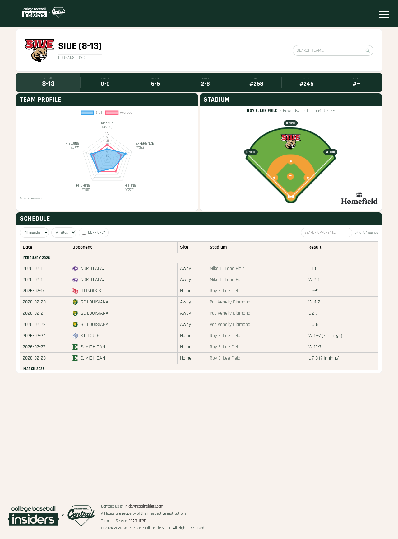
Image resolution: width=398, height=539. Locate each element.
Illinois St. (92, 291)
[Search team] (333, 50)
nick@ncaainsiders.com (144, 506)
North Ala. (92, 268)
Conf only (93, 232)
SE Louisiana (95, 302)
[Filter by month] (34, 232)
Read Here (137, 520)
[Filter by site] (63, 232)
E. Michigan (93, 347)
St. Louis (90, 335)
